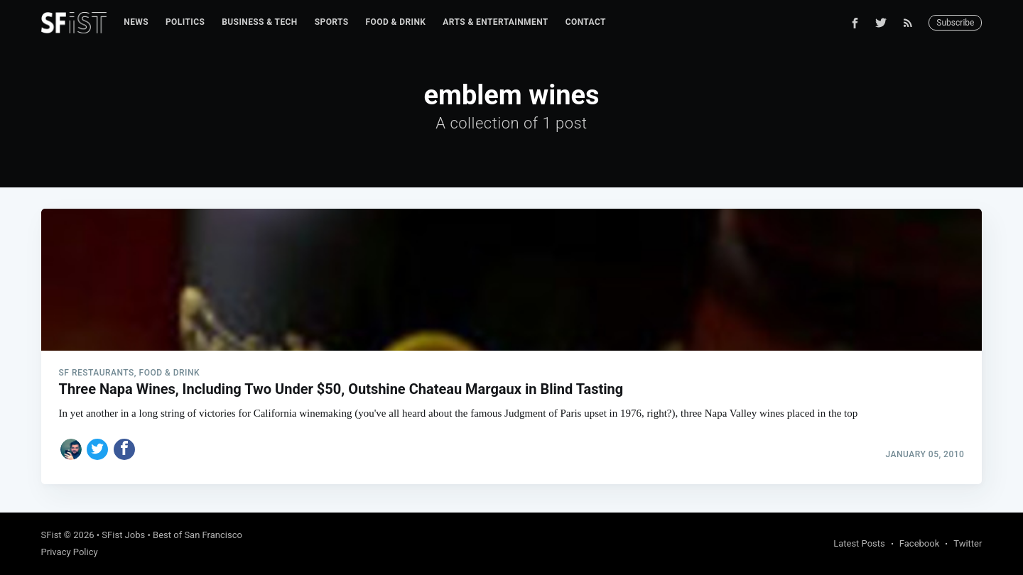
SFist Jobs (123, 535)
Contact (585, 22)
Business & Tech (260, 22)
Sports (332, 22)
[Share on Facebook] (124, 449)
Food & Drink (396, 22)
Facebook (919, 543)
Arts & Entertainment (495, 22)
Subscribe (955, 23)
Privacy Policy (69, 552)
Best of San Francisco (197, 535)
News (136, 22)
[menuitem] (136, 22)
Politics (185, 22)
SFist (51, 535)
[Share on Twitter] (97, 449)
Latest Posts (859, 543)
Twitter (967, 543)
